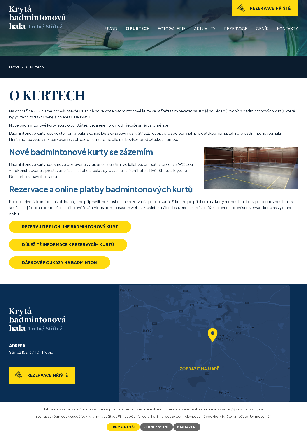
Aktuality (205, 28)
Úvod (111, 28)
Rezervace (236, 28)
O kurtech (138, 28)
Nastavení (187, 427)
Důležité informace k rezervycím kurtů (69, 244)
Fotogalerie (172, 28)
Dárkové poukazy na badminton (60, 262)
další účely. (255, 409)
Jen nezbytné (156, 427)
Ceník (262, 28)
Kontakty (287, 28)
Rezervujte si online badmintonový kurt (71, 226)
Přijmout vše (123, 427)
